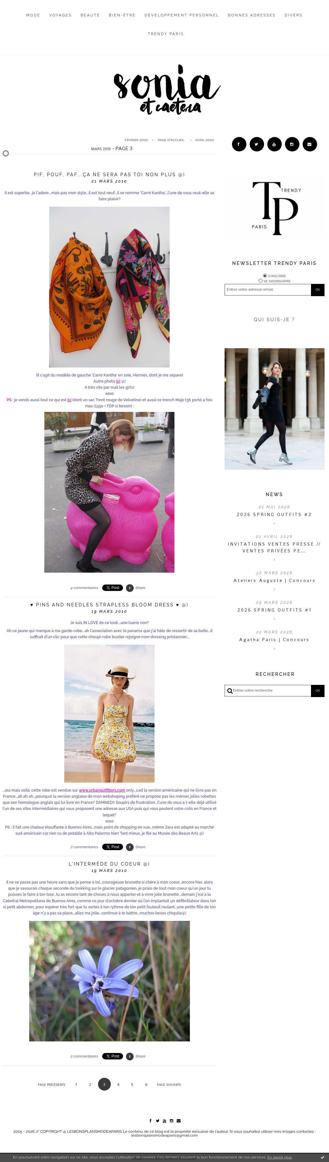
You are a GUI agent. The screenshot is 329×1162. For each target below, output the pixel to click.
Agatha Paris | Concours (274, 639)
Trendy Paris (166, 34)
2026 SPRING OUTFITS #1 (274, 610)
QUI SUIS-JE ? (274, 319)
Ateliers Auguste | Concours (274, 580)
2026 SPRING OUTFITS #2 (274, 514)
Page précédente (52, 1085)
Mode (33, 15)
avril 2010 (204, 140)
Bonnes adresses (252, 15)
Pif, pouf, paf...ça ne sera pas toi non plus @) (109, 174)
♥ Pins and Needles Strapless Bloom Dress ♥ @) (109, 604)
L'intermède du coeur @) (109, 864)
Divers (294, 15)
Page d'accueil (171, 140)
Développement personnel (182, 15)
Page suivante (169, 1085)
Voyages (60, 15)
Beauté (90, 15)
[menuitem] (34, 20)
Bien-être (122, 15)
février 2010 (136, 140)
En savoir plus (279, 1157)
